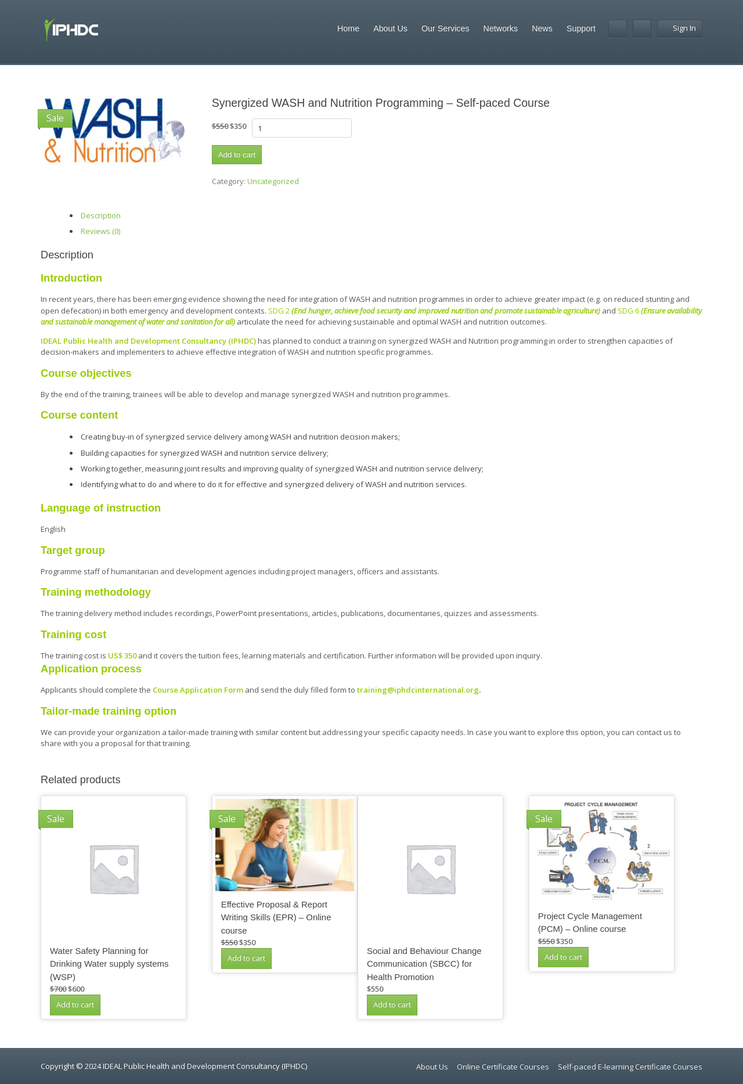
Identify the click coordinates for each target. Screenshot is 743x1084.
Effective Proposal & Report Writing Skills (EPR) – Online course (276, 917)
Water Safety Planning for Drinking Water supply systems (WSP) (109, 964)
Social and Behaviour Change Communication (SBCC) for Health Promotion (424, 964)
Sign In (679, 28)
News (542, 28)
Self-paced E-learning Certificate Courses (630, 1066)
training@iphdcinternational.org (418, 690)
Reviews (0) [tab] (100, 231)
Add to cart (236, 154)
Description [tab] (101, 215)
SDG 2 (434, 310)
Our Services (445, 28)
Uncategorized (273, 181)
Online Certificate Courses (503, 1066)
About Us (390, 28)
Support (581, 28)
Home (348, 28)
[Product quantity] (302, 128)
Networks (501, 28)
